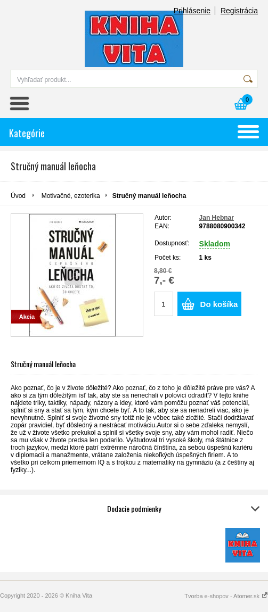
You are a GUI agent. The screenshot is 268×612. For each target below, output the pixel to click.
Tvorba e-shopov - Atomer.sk (226, 596)
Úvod (18, 196)
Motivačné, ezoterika (71, 196)
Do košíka (219, 304)
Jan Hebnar (216, 217)
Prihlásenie (192, 10)
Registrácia (239, 10)
